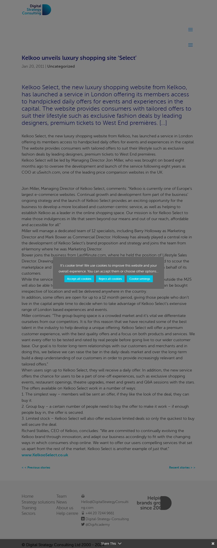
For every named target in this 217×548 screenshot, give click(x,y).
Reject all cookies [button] (110, 278)
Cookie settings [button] (139, 278)
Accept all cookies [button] (79, 278)
